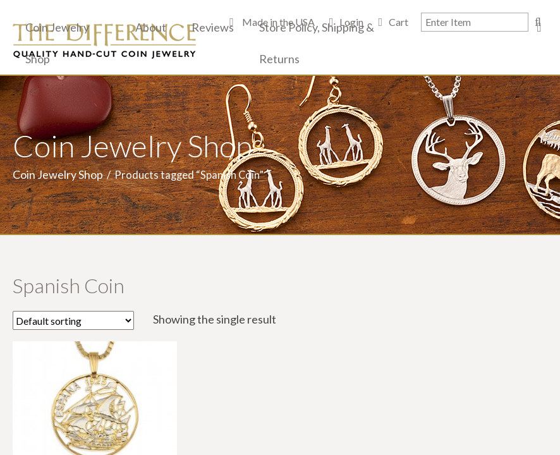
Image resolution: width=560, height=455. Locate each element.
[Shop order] (73, 320)
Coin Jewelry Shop (57, 43)
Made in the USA (277, 22)
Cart (398, 22)
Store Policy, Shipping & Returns (316, 43)
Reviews (213, 27)
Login (351, 22)
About (150, 27)
